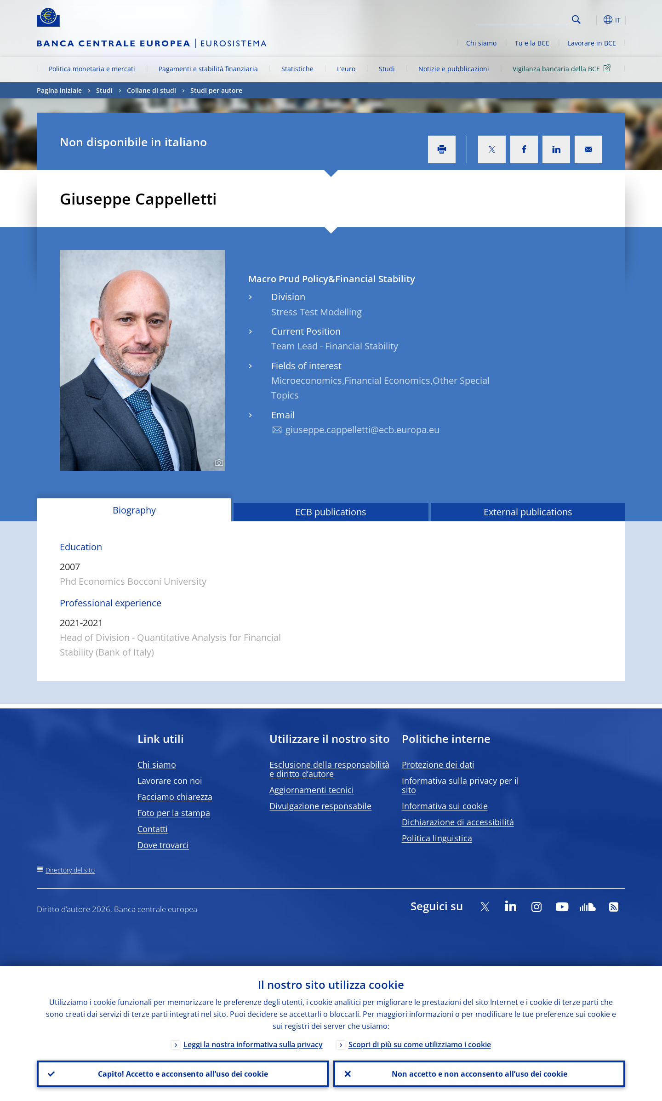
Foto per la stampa (173, 812)
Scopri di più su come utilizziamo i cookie (419, 1044)
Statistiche (297, 68)
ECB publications (330, 512)
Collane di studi (151, 90)
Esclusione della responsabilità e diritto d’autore (329, 769)
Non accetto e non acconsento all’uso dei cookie (479, 1074)
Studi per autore (216, 90)
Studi (387, 68)
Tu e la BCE (532, 43)
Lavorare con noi (169, 780)
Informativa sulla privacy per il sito (460, 785)
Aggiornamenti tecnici (311, 789)
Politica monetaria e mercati (92, 68)
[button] (593, 20)
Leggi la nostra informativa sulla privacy (253, 1044)
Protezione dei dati (438, 764)
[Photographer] (217, 463)
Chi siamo (481, 43)
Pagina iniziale (59, 90)
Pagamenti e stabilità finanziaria (208, 68)
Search (576, 19)
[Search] (523, 18)
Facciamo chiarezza (174, 796)
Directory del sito (70, 870)
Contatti (152, 828)
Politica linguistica (437, 838)
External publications (528, 512)
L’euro (346, 68)
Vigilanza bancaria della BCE (563, 68)
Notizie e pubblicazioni (453, 68)
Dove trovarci (163, 844)
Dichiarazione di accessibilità (458, 821)
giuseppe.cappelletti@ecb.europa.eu (362, 429)
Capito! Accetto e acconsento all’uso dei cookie (183, 1074)
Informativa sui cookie (445, 805)
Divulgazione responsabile (320, 805)
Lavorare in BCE (592, 43)
